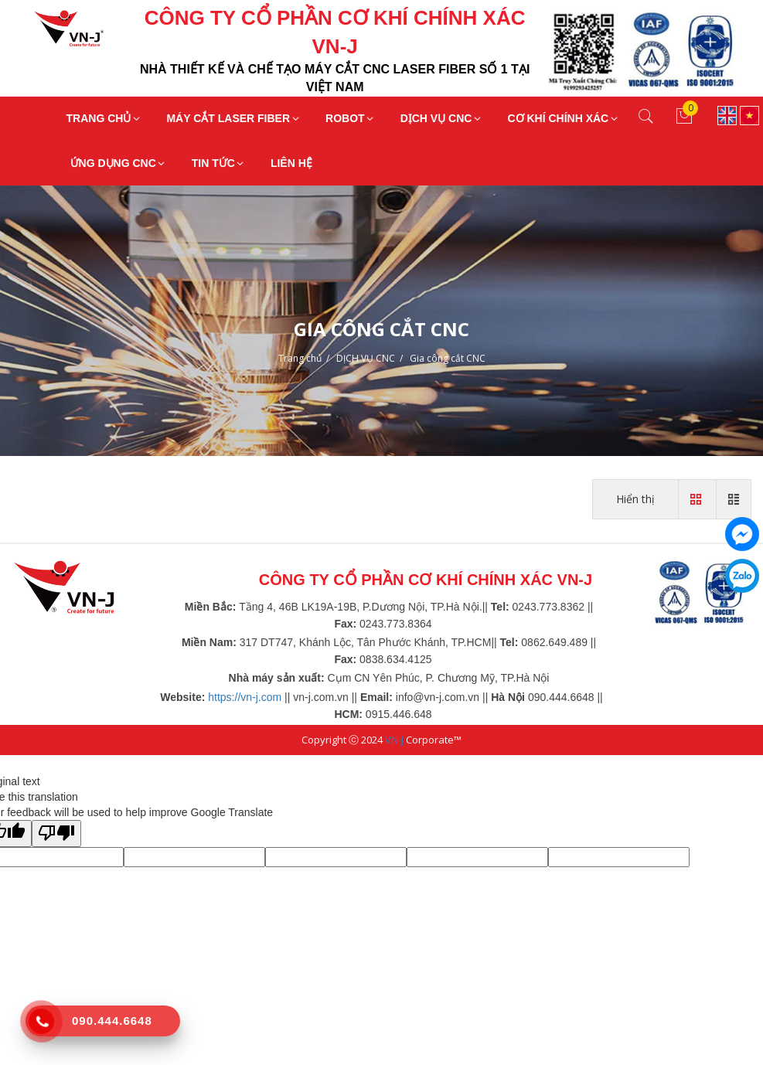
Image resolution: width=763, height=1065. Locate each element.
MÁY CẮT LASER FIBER (233, 118)
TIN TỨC (219, 163)
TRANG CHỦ (104, 118)
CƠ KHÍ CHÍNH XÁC (563, 118)
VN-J (394, 740)
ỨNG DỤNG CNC (118, 163)
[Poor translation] (56, 833)
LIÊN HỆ (291, 163)
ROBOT (350, 118)
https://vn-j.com (244, 697)
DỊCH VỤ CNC (441, 118)
